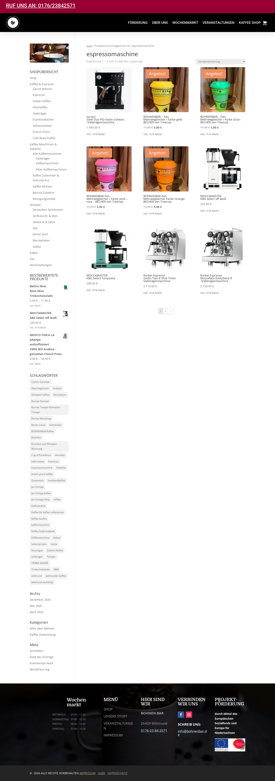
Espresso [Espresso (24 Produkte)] (53, 461)
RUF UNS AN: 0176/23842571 (40, 6)
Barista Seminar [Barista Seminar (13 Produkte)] (40, 401)
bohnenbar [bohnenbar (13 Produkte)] (56, 425)
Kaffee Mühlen (42, 186)
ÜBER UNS (160, 23)
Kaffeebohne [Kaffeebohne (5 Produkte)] (38, 506)
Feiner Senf (40, 234)
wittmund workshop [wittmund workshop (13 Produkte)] (42, 582)
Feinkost (35, 205)
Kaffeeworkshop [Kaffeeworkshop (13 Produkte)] (40, 537)
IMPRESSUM (113, 735)
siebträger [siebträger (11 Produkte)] (37, 556)
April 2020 (36, 612)
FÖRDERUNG (138, 23)
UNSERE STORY (115, 716)
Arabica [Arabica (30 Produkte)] (57, 388)
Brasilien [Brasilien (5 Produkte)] (36, 437)
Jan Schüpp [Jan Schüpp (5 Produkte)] (37, 487)
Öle (35, 228)
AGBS (101, 773)
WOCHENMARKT (185, 23)
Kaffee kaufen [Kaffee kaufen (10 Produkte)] (39, 518)
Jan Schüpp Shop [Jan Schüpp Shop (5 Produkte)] (40, 499)
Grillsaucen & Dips (45, 216)
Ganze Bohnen (42, 89)
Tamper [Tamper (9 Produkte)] (51, 556)
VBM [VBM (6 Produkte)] (56, 569)
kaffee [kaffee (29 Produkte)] (57, 499)
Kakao (34, 253)
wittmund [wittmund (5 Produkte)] (36, 576)
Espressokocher (43, 119)
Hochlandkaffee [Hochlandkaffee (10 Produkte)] (56, 480)
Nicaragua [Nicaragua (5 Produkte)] (37, 550)
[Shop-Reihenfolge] (220, 61)
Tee (32, 259)
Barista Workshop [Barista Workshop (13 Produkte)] (41, 418)
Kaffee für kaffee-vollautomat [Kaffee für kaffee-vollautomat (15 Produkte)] (47, 512)
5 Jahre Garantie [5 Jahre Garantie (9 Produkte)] (40, 382)
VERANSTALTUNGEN (218, 23)
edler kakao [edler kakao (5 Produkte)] (37, 461)
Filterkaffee (40, 107)
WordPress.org (39, 669)
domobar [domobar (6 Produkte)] (60, 455)
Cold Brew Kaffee (44, 138)
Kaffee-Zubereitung (43, 634)
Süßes (37, 246)
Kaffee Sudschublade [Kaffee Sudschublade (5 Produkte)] (43, 531)
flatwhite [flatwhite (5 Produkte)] (61, 467)
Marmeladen (41, 240)
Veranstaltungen (41, 265)
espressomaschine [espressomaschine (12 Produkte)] (41, 467)
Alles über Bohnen (42, 628)
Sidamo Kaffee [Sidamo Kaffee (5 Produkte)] (55, 550)
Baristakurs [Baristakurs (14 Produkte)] (60, 394)
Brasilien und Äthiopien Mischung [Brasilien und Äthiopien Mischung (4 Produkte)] (44, 446)
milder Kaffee (42, 101)
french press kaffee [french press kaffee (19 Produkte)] (42, 474)
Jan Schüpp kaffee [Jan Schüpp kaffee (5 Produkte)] (41, 493)
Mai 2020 (36, 606)
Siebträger (40, 113)
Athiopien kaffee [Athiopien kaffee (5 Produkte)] (40, 394)
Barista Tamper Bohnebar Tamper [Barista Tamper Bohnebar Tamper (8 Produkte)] (45, 410)
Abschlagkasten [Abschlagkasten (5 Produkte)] (40, 388)
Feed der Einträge (42, 657)
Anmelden (37, 651)
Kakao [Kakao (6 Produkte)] (56, 537)
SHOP (108, 709)
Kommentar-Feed (41, 663)
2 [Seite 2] (165, 311)
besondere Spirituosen (48, 209)
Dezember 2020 (40, 599)
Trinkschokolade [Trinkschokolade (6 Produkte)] (40, 569)
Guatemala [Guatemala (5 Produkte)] (37, 480)
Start (89, 46)
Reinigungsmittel (44, 199)
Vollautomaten (42, 126)
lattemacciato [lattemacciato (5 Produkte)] (39, 544)
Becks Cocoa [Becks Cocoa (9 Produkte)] (38, 425)
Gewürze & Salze (44, 222)
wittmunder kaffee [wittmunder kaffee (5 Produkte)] (56, 576)
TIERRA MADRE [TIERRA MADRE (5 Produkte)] (39, 563)
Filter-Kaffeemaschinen (51, 169)
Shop (33, 78)
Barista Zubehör (43, 193)
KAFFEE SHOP (250, 23)
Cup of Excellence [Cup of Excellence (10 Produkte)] (41, 455)
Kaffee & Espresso (42, 84)
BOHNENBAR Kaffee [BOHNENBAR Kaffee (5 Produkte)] (42, 431)
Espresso (39, 95)
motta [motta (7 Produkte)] (54, 544)
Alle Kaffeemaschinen (47, 154)
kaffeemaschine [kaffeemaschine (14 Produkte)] (40, 525)
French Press (41, 132)
